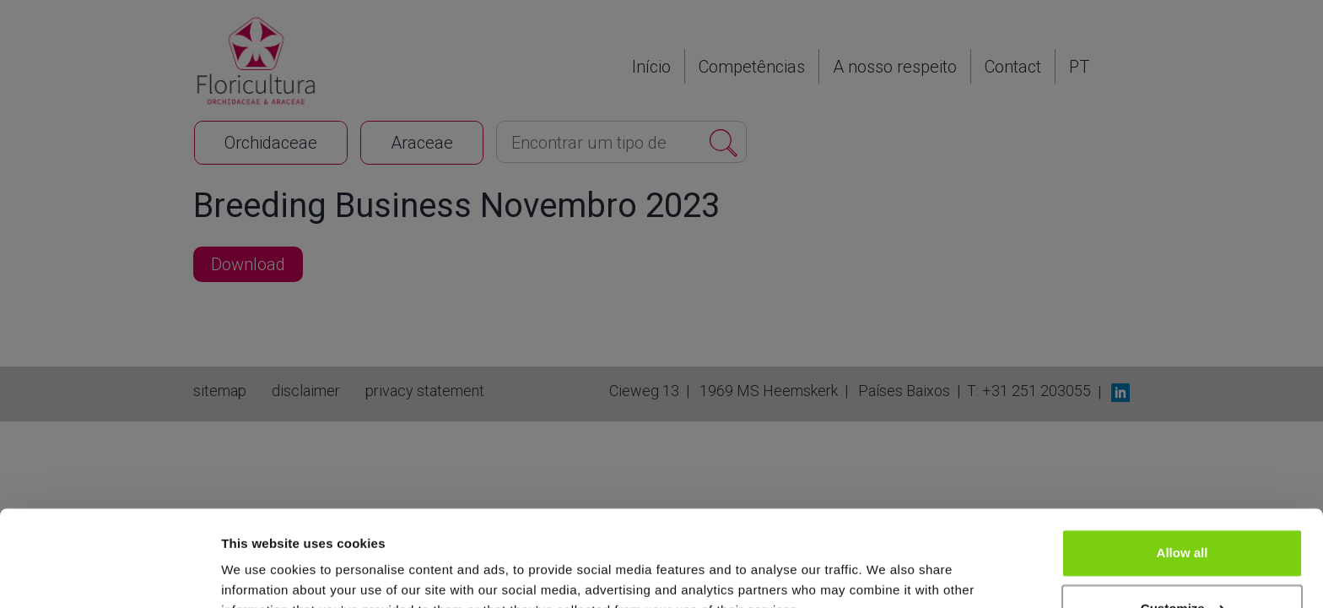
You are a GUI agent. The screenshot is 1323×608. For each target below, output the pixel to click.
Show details (260, 574)
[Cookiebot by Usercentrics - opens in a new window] (109, 575)
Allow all (1182, 471)
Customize (1183, 525)
